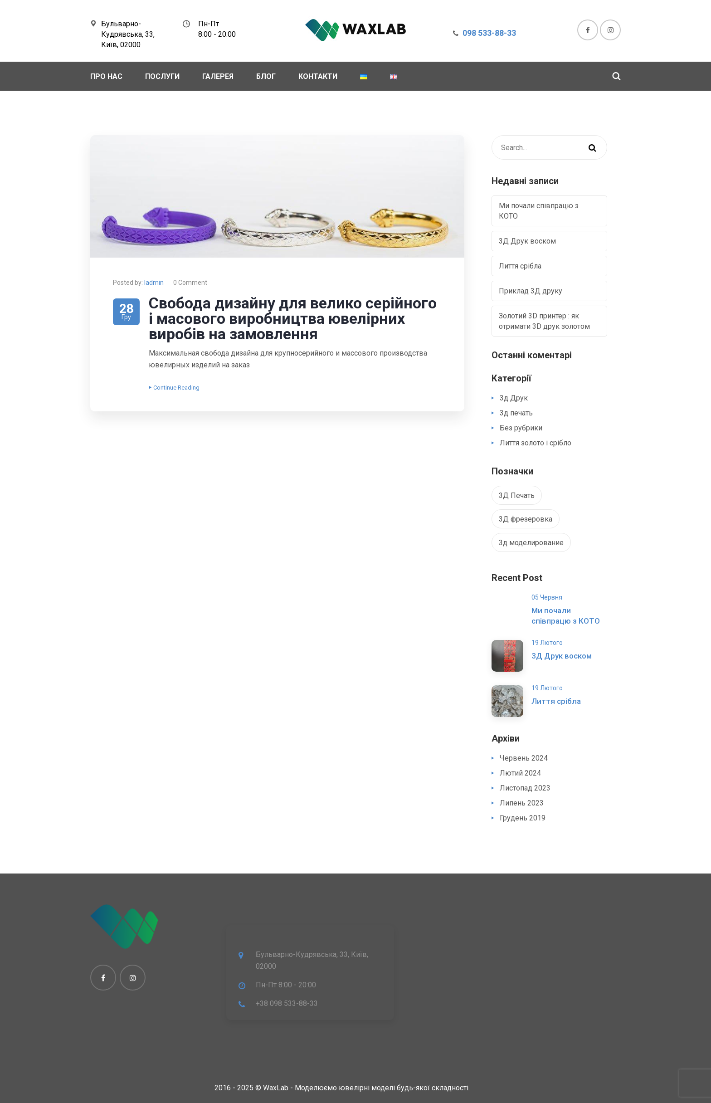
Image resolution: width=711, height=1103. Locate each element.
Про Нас (106, 76)
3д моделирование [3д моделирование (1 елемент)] (531, 542)
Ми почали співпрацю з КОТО (539, 210)
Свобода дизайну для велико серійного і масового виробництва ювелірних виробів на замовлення (293, 318)
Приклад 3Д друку (530, 291)
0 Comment (190, 282)
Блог (266, 76)
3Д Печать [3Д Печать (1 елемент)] (517, 495)
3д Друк (514, 398)
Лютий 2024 (520, 773)
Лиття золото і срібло (535, 443)
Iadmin (154, 282)
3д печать (516, 413)
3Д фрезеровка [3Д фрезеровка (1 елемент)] (525, 519)
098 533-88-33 (489, 33)
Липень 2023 (522, 803)
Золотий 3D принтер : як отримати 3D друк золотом (544, 321)
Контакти (317, 76)
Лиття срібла (520, 266)
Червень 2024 (524, 758)
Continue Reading (174, 387)
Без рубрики (521, 428)
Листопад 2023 (525, 788)
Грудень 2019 (522, 818)
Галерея (218, 76)
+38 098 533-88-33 (287, 1003)
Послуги (162, 76)
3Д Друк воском (527, 241)
